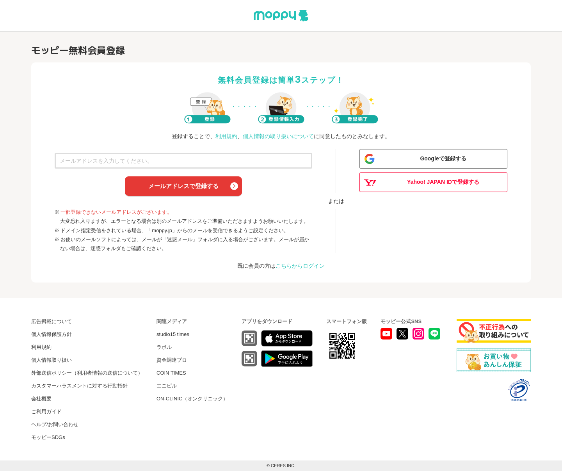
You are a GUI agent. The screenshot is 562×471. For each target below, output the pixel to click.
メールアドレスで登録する (183, 186)
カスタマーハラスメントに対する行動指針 (79, 386)
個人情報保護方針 (51, 334)
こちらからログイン (300, 266)
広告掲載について (51, 321)
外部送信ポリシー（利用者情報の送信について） (87, 373)
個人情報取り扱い (51, 360)
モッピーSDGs (48, 437)
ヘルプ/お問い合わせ (54, 424)
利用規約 (226, 136)
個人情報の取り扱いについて (278, 136)
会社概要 (41, 399)
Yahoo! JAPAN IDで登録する (443, 182)
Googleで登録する (443, 158)
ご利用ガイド (46, 411)
